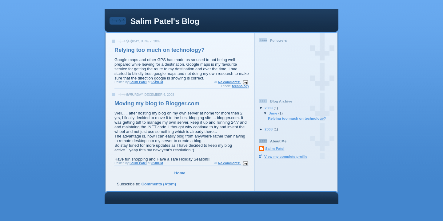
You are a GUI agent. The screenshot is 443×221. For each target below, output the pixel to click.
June (273, 113)
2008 (269, 129)
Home (179, 173)
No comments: (229, 82)
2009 (269, 108)
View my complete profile (285, 156)
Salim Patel (274, 148)
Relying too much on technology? (159, 50)
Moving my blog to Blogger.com (156, 103)
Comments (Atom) (159, 184)
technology (240, 86)
